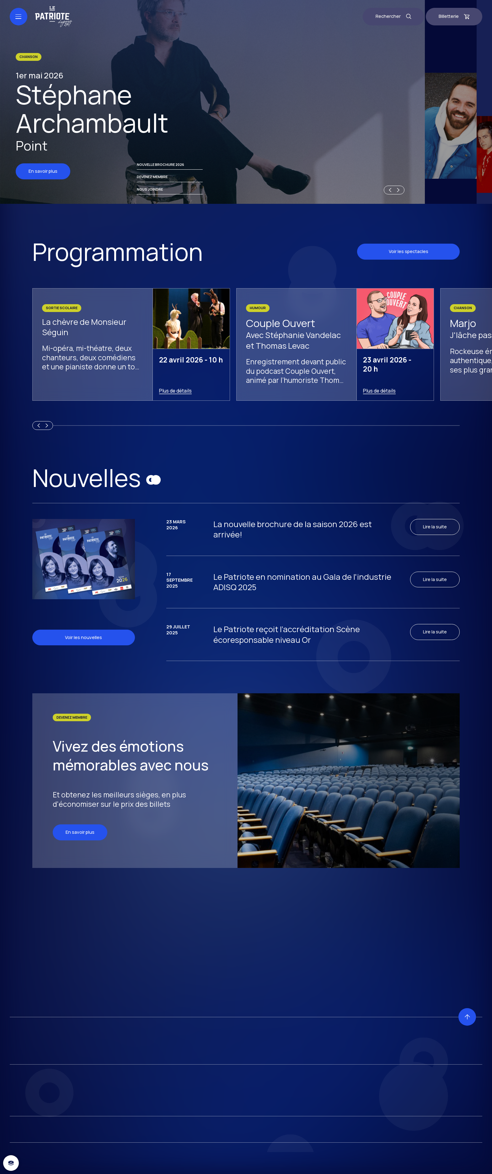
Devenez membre (152, 1147)
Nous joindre (150, 1159)
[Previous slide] (389, 1160)
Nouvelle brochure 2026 (160, 1134)
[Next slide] (399, 1160)
